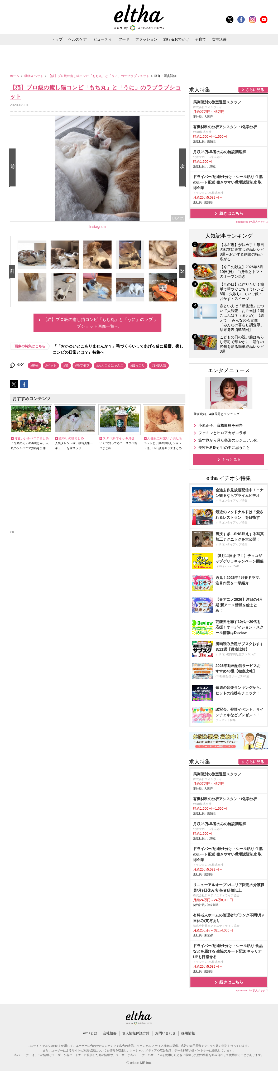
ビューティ (102, 39)
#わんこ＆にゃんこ (109, 365)
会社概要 (110, 1033)
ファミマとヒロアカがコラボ (222, 433)
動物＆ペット (34, 76)
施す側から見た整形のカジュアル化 (227, 440)
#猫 (65, 365)
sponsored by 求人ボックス (252, 221)
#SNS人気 (158, 365)
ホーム (15, 76)
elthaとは (90, 1033)
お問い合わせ (165, 1033)
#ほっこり (137, 365)
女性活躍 (219, 39)
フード (124, 39)
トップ (57, 39)
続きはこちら (231, 213)
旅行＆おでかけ (176, 39)
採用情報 (188, 1033)
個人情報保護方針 (136, 1033)
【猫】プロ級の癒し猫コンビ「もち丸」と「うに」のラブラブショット (99, 76)
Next (183, 167)
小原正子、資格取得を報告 (220, 425)
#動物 (34, 365)
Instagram (97, 226)
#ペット (51, 365)
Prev (13, 167)
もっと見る (231, 459)
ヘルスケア (77, 39)
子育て (200, 39)
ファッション (146, 39)
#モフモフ (82, 365)
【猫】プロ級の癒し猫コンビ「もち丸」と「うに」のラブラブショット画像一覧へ (100, 323)
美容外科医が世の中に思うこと (224, 447)
